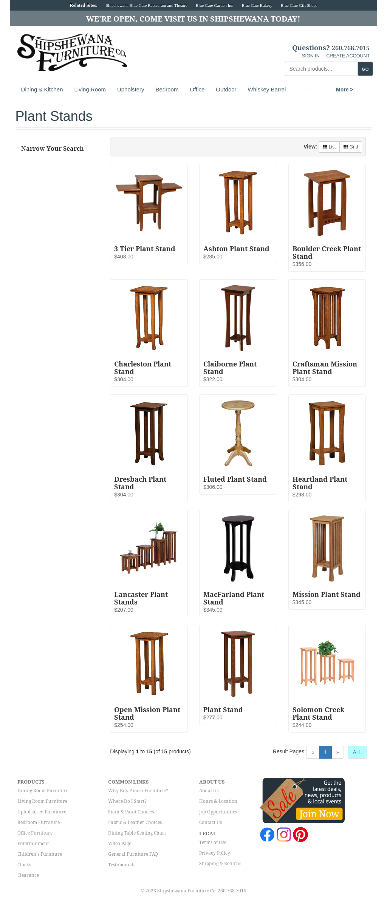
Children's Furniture (39, 854)
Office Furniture (35, 833)
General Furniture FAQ (133, 854)
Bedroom (167, 89)
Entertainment (33, 843)
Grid (351, 147)
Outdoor (226, 89)
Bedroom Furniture (38, 822)
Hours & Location (218, 801)
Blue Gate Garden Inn (215, 5)
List (329, 147)
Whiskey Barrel (267, 89)
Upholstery (130, 89)
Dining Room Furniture (42, 790)
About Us (208, 790)
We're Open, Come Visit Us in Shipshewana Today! (193, 18)
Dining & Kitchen (42, 89)
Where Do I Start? (127, 801)
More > (305, 90)
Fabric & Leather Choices (135, 822)
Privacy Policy (214, 853)
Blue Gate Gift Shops (298, 5)
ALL (357, 752)
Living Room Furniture (42, 801)
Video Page (119, 843)
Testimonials (121, 864)
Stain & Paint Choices (131, 812)
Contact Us (210, 822)
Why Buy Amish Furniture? (138, 790)
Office (197, 89)
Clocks (24, 864)
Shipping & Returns (220, 863)
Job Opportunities (218, 812)
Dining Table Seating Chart (137, 833)
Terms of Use (212, 842)
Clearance (28, 875)
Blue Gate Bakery (256, 5)
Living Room (90, 89)
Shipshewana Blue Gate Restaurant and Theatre (146, 5)
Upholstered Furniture (41, 812)
